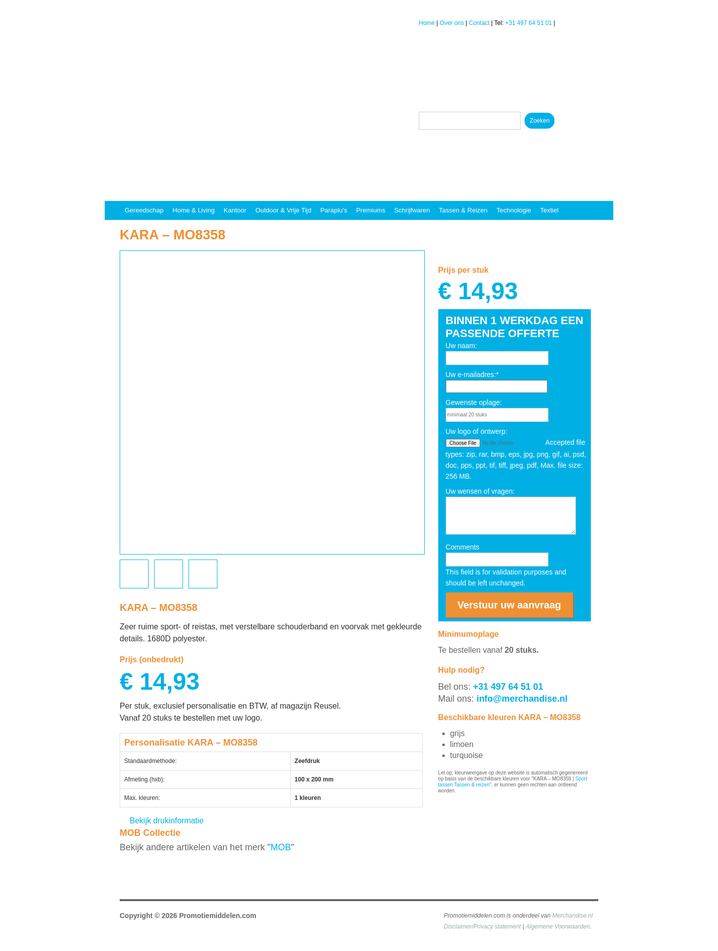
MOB (281, 847)
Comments (463, 547)
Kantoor (235, 210)
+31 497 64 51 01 (528, 22)
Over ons (452, 22)
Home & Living (194, 210)
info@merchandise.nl (522, 699)
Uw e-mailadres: (472, 375)
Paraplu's (333, 210)
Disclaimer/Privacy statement (482, 926)
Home (427, 22)
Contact (479, 22)
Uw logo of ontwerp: (477, 431)
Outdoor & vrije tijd (283, 210)
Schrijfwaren (412, 210)
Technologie (514, 210)
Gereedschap (144, 210)
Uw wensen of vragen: (480, 491)
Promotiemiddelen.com (217, 916)
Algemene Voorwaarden (558, 926)
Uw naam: (461, 346)
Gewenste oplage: (474, 402)
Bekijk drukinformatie (167, 820)
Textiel (549, 210)
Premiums (370, 210)
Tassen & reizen (463, 210)
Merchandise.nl (572, 915)
